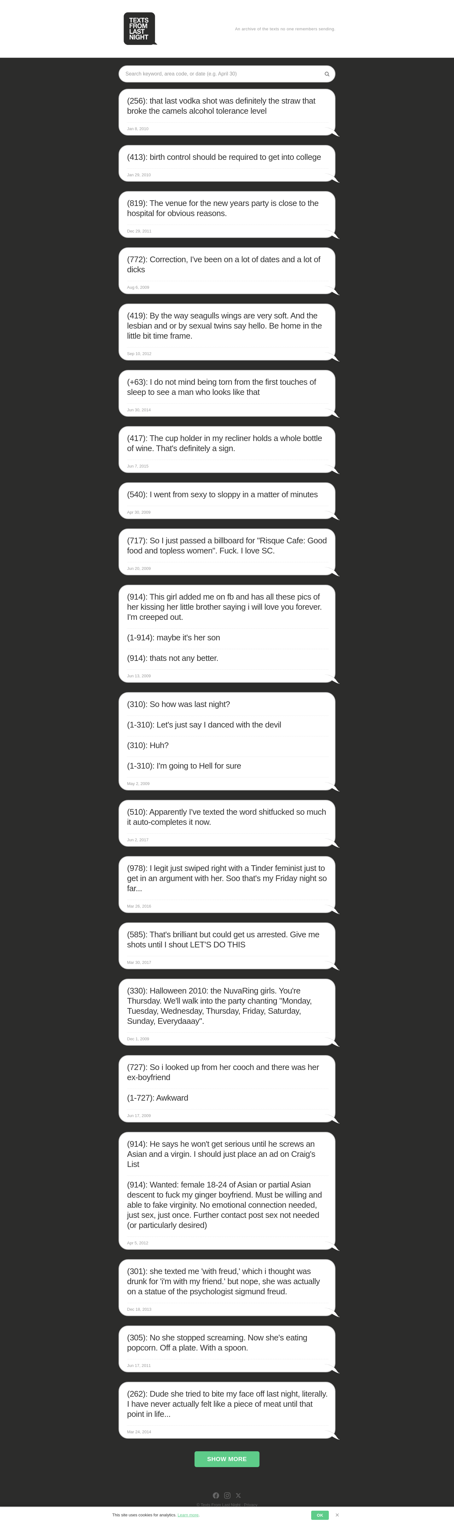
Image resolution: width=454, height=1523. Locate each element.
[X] (238, 1495)
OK (320, 1515)
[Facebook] (216, 1495)
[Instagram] (227, 1495)
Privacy (251, 1504)
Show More (227, 1459)
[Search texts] (222, 74)
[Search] (327, 74)
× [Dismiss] (337, 1515)
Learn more (188, 1515)
